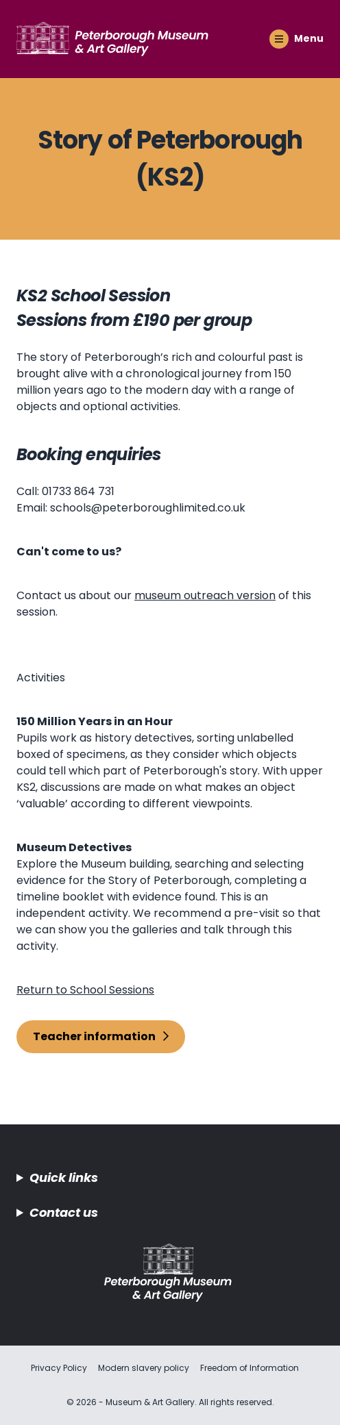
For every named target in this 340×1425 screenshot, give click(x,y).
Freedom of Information (249, 1368)
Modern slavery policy (143, 1368)
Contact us (63, 1212)
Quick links (63, 1177)
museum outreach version (205, 595)
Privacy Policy (59, 1368)
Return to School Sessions (85, 990)
